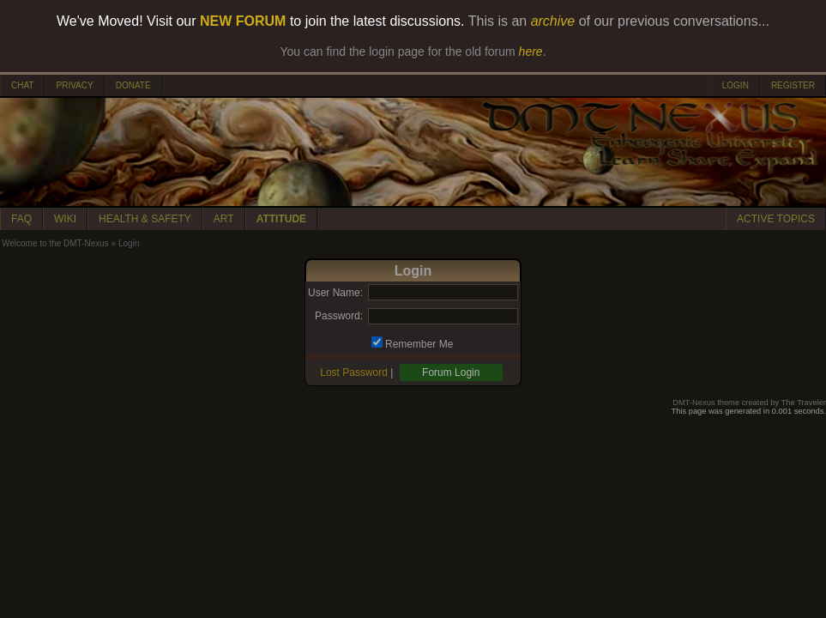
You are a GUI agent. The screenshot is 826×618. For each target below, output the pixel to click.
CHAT (22, 85)
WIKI (65, 219)
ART (224, 219)
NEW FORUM (243, 21)
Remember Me (419, 344)
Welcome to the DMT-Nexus (55, 243)
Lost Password (354, 373)
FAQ (21, 219)
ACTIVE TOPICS (776, 219)
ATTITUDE (281, 219)
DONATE (133, 85)
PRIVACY (74, 85)
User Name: (335, 293)
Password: (339, 316)
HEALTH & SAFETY (145, 219)
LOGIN (735, 85)
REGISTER (793, 85)
